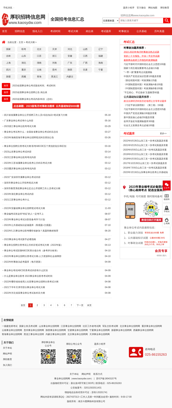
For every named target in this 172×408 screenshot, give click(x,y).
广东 (70, 63)
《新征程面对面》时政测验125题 (140, 80)
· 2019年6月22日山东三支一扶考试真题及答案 (145, 154)
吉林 (8, 56)
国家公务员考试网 (28, 326)
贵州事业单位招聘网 (34, 330)
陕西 (70, 69)
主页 (21, 42)
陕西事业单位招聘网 (56, 330)
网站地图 (152, 7)
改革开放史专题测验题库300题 (138, 121)
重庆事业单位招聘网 (152, 326)
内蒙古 (70, 76)
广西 (85, 63)
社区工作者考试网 (92, 326)
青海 (39, 76)
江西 (85, 56)
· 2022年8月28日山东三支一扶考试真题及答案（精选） (145, 141)
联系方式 (97, 374)
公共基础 (141, 31)
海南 (100, 63)
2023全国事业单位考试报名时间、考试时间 (34, 85)
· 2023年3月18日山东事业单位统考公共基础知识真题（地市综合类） (145, 173)
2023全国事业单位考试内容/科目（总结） (33, 99)
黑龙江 (54, 76)
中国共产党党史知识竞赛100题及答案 (142, 76)
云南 (39, 69)
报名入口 (37, 31)
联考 (23, 49)
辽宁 (100, 49)
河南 (54, 63)
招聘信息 (20, 31)
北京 (39, 49)
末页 (89, 305)
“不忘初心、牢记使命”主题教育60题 (141, 92)
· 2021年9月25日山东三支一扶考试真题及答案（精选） (145, 146)
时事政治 (124, 31)
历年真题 (159, 31)
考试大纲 (73, 31)
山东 (23, 56)
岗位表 (89, 31)
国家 (8, 49)
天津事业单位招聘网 (99, 334)
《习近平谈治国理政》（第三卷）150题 (142, 105)
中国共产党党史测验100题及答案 (140, 113)
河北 (70, 49)
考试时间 (55, 31)
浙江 (54, 56)
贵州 (54, 69)
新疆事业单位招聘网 (121, 330)
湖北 (23, 63)
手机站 (167, 211)
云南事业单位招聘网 (12, 330)
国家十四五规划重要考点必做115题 (141, 68)
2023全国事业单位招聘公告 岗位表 (29, 92)
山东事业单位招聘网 (49, 326)
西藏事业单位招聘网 (143, 330)
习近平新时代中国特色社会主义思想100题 (145, 64)
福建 (100, 56)
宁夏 (100, 69)
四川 (8, 69)
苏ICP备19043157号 (106, 378)
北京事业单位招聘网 (130, 326)
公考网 (167, 223)
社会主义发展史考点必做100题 (139, 125)
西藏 (23, 76)
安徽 (70, 56)
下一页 (80, 305)
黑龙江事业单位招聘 (34, 334)
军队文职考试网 (110, 326)
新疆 (8, 76)
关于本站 (7, 348)
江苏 (39, 56)
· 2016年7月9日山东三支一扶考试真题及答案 (144, 168)
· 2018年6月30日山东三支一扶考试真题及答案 (145, 159)
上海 (8, 63)
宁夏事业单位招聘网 (99, 330)
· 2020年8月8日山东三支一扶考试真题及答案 (144, 150)
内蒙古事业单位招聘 (56, 334)
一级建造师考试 (10, 326)
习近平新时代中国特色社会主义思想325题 (145, 109)
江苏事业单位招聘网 (71, 326)
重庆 (23, 69)
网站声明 (7, 353)
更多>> (163, 133)
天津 (54, 49)
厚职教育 (164, 7)
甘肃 (85, 69)
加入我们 (7, 365)
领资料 (167, 199)
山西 (85, 49)
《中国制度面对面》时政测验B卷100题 (143, 88)
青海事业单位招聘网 (12, 334)
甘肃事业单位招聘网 (78, 330)
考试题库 (106, 31)
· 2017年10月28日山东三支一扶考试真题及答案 (144, 164)
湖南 (39, 63)
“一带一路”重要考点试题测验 (138, 72)
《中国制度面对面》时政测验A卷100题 (143, 84)
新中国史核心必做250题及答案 (139, 117)
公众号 (167, 188)
